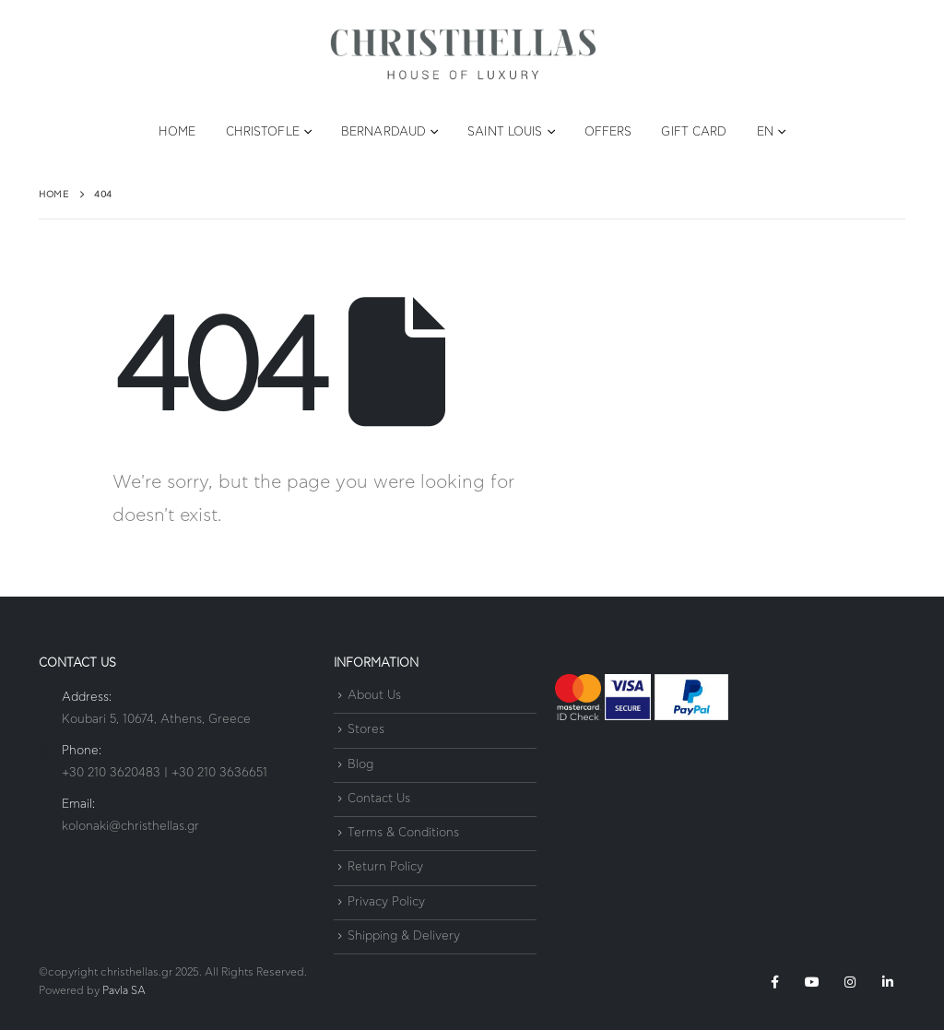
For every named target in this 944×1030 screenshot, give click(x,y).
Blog (360, 765)
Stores (366, 731)
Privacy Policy (386, 902)
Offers (608, 132)
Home (177, 132)
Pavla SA (124, 991)
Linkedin (887, 982)
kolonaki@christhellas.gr (130, 827)
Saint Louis (504, 132)
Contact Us (379, 799)
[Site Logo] (462, 55)
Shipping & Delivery (404, 936)
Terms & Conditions (403, 833)
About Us (374, 696)
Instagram (850, 982)
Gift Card (693, 132)
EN (765, 132)
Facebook (774, 982)
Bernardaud (383, 132)
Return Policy (385, 868)
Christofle (263, 132)
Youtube (812, 982)
